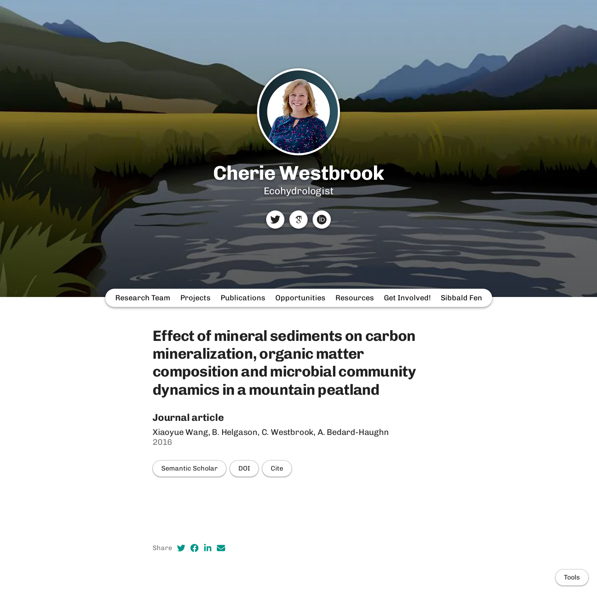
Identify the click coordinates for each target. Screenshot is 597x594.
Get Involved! (407, 297)
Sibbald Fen (461, 297)
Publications (243, 297)
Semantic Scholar (189, 468)
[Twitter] (275, 219)
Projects (195, 297)
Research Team (142, 297)
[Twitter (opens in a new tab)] (181, 548)
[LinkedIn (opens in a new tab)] (208, 548)
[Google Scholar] (298, 219)
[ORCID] (322, 219)
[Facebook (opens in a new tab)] (194, 548)
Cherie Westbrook (298, 173)
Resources (354, 297)
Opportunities (300, 297)
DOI (244, 468)
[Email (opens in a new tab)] (221, 548)
